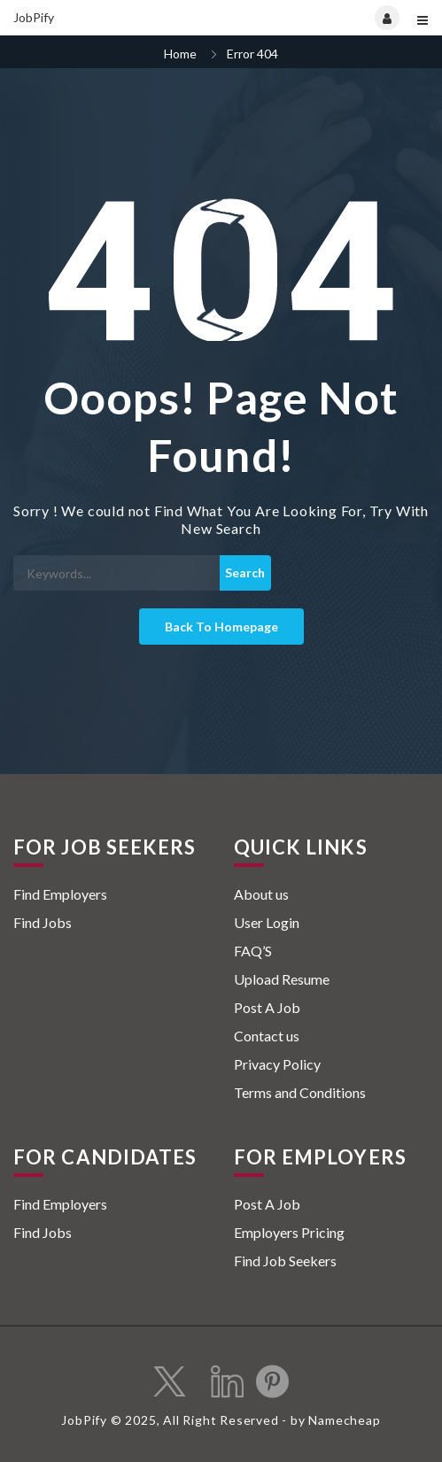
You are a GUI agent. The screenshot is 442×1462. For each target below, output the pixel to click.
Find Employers (60, 894)
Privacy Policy (277, 1064)
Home (180, 53)
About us (261, 894)
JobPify (33, 17)
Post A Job (267, 1007)
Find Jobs (42, 922)
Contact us (266, 1035)
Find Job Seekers (285, 1260)
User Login (266, 922)
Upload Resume (282, 979)
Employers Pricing (289, 1232)
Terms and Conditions (300, 1092)
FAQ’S (253, 950)
